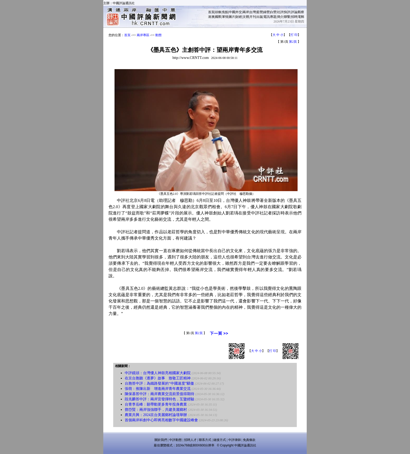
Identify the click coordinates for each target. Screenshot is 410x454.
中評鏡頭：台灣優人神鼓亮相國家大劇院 (158, 373)
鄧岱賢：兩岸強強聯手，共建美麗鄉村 (156, 410)
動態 (158, 35)
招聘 (294, 17)
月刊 (252, 17)
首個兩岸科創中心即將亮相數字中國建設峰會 (161, 420)
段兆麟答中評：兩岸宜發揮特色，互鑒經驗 (159, 399)
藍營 (260, 12)
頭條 (218, 12)
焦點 (225, 12)
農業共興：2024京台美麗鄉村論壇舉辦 (156, 415)
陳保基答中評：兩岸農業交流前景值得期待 (159, 394)
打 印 (294, 35)
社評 (280, 12)
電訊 (266, 17)
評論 (294, 12)
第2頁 (293, 41)
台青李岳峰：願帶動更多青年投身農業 (156, 404)
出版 (260, 17)
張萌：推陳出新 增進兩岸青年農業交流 (158, 389)
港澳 (211, 17)
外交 (239, 12)
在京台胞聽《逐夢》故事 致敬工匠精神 (158, 378)
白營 (273, 12)
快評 (287, 12)
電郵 (301, 17)
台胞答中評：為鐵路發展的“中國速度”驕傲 (159, 383)
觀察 (301, 12)
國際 (218, 17)
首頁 (211, 12)
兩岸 (246, 12)
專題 (273, 17)
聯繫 (287, 17)
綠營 (266, 12)
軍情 (225, 17)
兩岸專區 (143, 35)
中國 (232, 12)
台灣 (252, 12)
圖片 (232, 17)
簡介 (280, 17)
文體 (246, 17)
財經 (239, 17)
